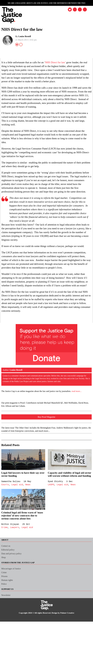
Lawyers (15, 560)
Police (4, 616)
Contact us (6, 578)
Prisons (5, 609)
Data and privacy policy (12, 586)
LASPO (51, 517)
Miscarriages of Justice (12, 601)
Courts (5, 514)
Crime (4, 560)
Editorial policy (8, 582)
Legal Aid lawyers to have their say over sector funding (22, 504)
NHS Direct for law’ (63, 62)
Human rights (7, 613)
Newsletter (6, 628)
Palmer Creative (70, 645)
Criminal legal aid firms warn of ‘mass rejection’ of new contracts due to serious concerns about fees (22, 548)
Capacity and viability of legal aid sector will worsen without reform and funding (68, 505)
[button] (84, 10)
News (29, 514)
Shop (3, 590)
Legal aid (18, 514)
